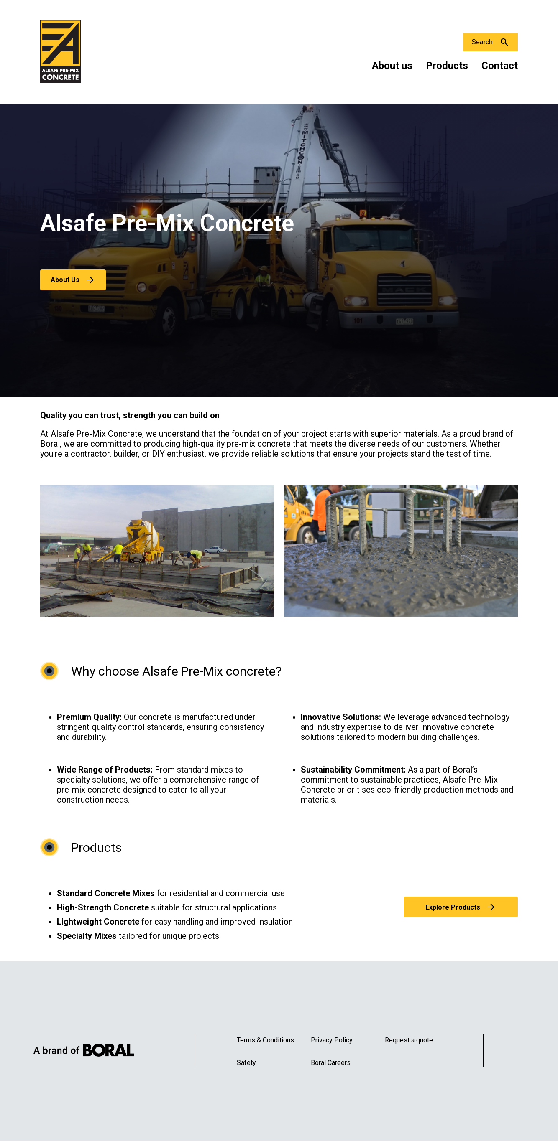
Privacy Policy (332, 1040)
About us (392, 65)
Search (482, 42)
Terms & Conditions (265, 1040)
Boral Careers (331, 1063)
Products (447, 65)
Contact (499, 65)
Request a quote (409, 1040)
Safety (246, 1063)
